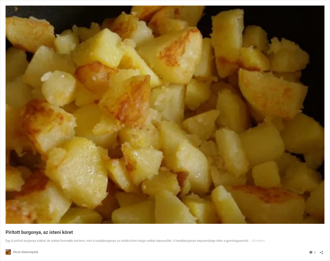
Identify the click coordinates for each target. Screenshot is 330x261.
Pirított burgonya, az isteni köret (39, 232)
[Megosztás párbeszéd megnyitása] (321, 251)
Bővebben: (259, 240)
